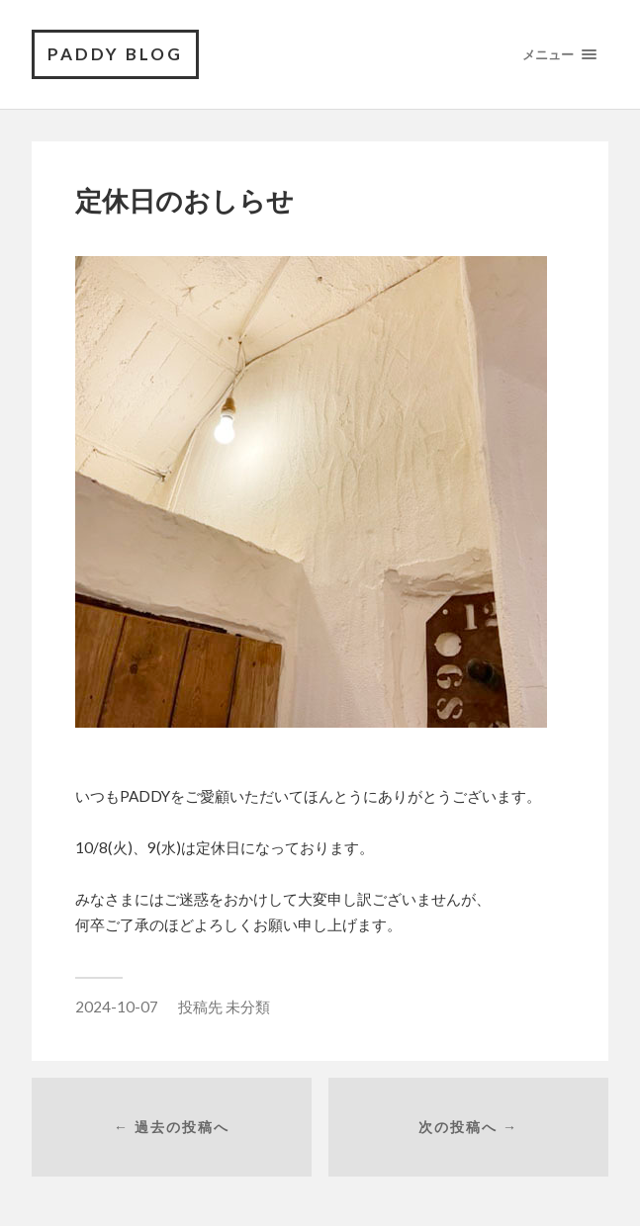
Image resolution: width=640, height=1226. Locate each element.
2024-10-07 (116, 1006)
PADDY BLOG (115, 54)
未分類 (248, 1006)
